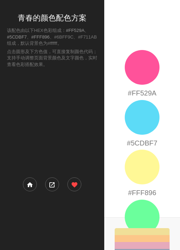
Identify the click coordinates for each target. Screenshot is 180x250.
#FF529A (75, 30)
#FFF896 (40, 37)
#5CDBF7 (17, 37)
